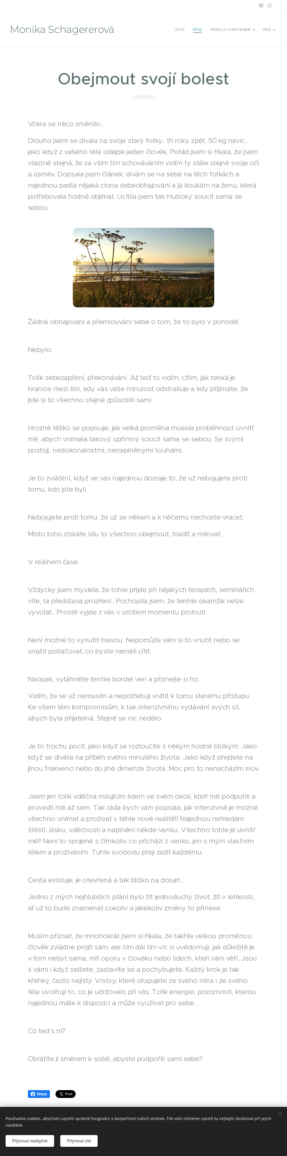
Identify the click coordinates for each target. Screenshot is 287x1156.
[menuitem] (178, 29)
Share (39, 1094)
